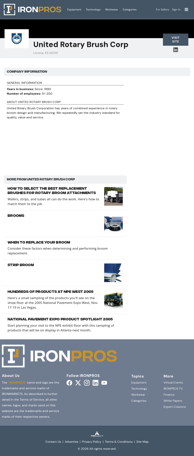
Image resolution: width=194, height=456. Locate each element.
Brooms (16, 216)
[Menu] (186, 9)
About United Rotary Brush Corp (34, 102)
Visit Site (175, 39)
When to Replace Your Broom (39, 243)
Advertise (71, 442)
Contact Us (53, 442)
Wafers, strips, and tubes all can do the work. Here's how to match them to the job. (53, 201)
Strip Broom (21, 265)
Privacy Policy (91, 442)
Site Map (142, 442)
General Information (24, 83)
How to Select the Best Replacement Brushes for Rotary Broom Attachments (52, 191)
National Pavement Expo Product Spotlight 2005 (60, 320)
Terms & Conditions (119, 442)
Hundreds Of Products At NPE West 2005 (50, 292)
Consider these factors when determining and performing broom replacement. (58, 250)
